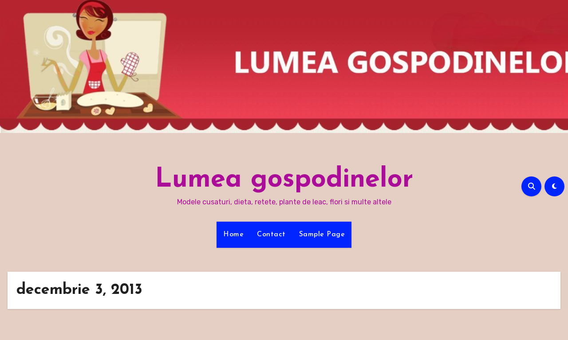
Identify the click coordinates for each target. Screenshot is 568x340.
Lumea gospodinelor (284, 180)
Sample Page (322, 234)
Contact (271, 234)
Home (233, 234)
